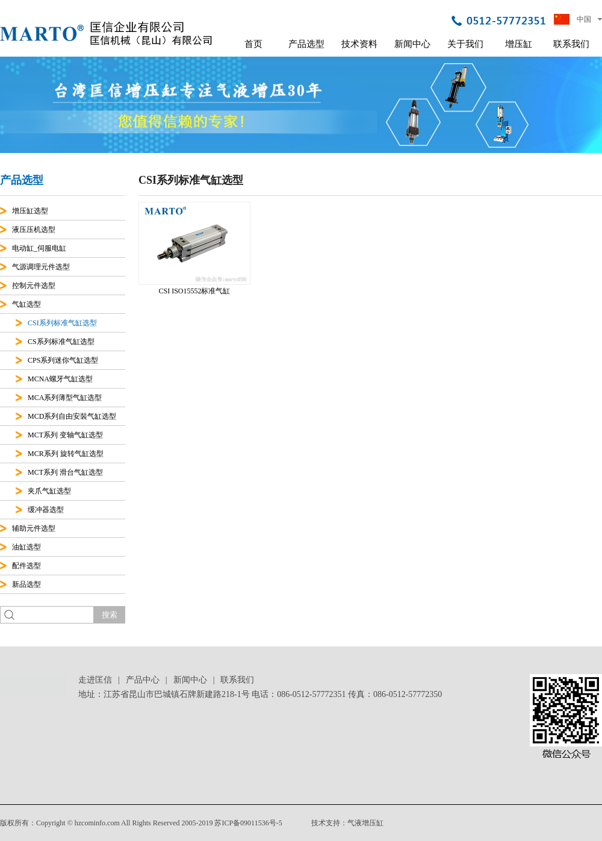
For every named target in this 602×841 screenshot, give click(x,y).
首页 (253, 44)
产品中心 (143, 679)
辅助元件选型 (33, 528)
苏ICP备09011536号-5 (248, 823)
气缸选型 (26, 304)
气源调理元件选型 (41, 267)
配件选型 (26, 565)
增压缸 (518, 44)
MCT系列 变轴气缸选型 (65, 435)
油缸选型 (26, 547)
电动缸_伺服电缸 (39, 248)
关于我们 (465, 44)
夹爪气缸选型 (49, 491)
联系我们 (571, 44)
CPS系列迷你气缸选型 (63, 360)
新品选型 (26, 584)
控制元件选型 (33, 285)
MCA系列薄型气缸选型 (65, 397)
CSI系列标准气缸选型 (62, 323)
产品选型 (306, 44)
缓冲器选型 (46, 509)
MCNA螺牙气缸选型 (60, 379)
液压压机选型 (33, 229)
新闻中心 (412, 44)
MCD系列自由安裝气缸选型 (72, 416)
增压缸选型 (30, 211)
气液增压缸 (365, 823)
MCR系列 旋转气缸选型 (66, 453)
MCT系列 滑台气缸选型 (65, 472)
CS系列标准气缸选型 (61, 341)
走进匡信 (95, 679)
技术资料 (359, 44)
